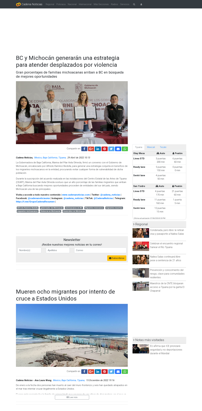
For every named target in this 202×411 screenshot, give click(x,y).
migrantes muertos (114, 208)
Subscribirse (116, 258)
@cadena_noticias (110, 194)
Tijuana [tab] (138, 147)
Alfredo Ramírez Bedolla (27, 208)
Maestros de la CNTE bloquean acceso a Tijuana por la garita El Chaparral (167, 287)
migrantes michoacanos (27, 211)
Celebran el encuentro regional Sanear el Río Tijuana (166, 245)
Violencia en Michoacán (50, 211)
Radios (114, 4)
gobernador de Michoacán (51, 208)
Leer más (72, 397)
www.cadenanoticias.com (76, 194)
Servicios (124, 4)
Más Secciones (101, 4)
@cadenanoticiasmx (39, 198)
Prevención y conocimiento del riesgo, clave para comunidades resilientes (167, 274)
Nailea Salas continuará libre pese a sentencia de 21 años (165, 258)
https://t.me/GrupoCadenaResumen (35, 201)
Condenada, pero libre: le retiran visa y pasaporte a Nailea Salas (167, 232)
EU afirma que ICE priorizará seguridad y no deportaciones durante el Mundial (166, 350)
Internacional (85, 4)
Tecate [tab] (163, 147)
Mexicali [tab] (151, 147)
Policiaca (60, 4)
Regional (50, 4)
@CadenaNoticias (103, 198)
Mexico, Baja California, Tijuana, (50, 157)
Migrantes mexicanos (94, 208)
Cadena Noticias (29, 4)
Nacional (72, 4)
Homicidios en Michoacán (74, 211)
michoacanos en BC (73, 208)
